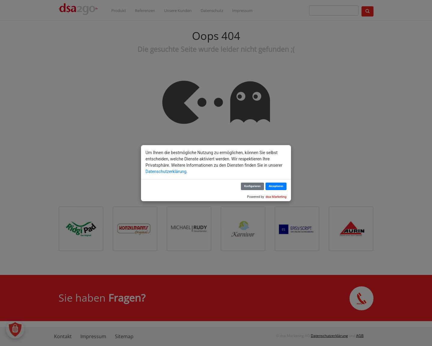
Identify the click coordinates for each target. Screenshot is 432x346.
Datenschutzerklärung (166, 171)
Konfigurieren (252, 186)
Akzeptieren (276, 186)
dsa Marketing (276, 197)
